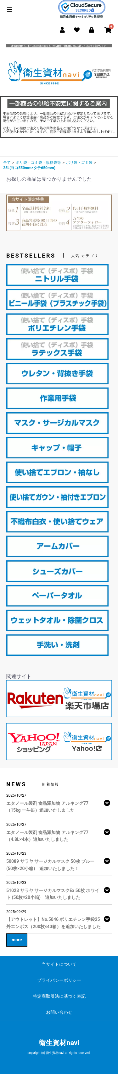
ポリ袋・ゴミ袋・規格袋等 (38, 162)
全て (7, 162)
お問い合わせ (59, 1012)
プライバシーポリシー (59, 980)
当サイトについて (59, 964)
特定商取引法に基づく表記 (59, 996)
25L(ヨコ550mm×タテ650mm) (29, 168)
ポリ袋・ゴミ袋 (79, 162)
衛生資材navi (59, 1043)
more (17, 939)
